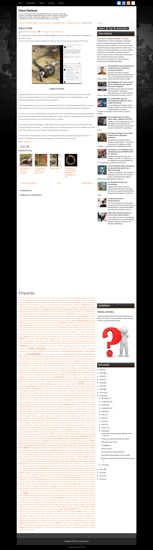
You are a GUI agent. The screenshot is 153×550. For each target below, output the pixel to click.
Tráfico (28, 514)
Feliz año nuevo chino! (109, 442)
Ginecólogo (72, 397)
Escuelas (62, 382)
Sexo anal (41, 498)
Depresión (66, 357)
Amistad (79, 307)
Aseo (80, 314)
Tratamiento (23, 516)
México (92, 441)
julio (103, 415)
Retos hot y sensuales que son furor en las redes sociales (119, 214)
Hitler (88, 404)
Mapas (39, 434)
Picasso (76, 468)
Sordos (93, 502)
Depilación (46, 357)
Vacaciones (22, 520)
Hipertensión (58, 404)
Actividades (78, 300)
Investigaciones (67, 418)
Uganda (53, 518)
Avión (32, 318)
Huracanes (41, 409)
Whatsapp (56, 527)
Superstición (50, 507)
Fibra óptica (52, 388)
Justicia (52, 423)
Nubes (51, 454)
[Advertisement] (57, 272)
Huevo (25, 409)
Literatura (70, 427)
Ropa (58, 491)
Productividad (28, 477)
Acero (54, 300)
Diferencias (61, 363)
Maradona (71, 434)
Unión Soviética (61, 518)
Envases (39, 379)
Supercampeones (41, 507)
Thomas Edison (23, 511)
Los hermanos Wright (43, 429)
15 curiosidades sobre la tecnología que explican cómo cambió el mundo (120, 101)
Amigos (74, 307)
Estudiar (74, 384)
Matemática (75, 436)
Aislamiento (31, 305)
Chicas (59, 336)
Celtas (83, 334)
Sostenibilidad (23, 504)
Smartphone (38, 502)
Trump (62, 516)
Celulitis (92, 334)
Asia (25, 316)
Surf (56, 507)
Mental (41, 441)
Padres (50, 459)
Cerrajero (32, 336)
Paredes (93, 461)
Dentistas (39, 357)
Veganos (56, 520)
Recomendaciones (31, 484)
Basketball (33, 321)
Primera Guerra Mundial (64, 475)
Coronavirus (23, 349)
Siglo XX (31, 500)
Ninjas (71, 452)
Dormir (47, 368)
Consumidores (52, 346)
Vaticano (50, 520)
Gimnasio (59, 397)
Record (40, 484)
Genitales (92, 395)
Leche (52, 425)
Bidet (39, 323)
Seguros (39, 495)
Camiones (47, 330)
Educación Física (83, 370)
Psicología (39, 479)
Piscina (50, 470)
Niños (81, 452)
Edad (43, 370)
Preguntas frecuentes (25, 475)
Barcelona (21, 321)
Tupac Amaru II (80, 516)
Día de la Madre (88, 359)
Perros (93, 466)
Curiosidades (30, 3)
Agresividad (70, 302)
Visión (34, 527)
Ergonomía (59, 379)
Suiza (26, 507)
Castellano (22, 334)
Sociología (53, 502)
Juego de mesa (90, 420)
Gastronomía (71, 395)
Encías (80, 375)
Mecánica (43, 439)
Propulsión (92, 477)
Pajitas (67, 459)
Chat (48, 336)
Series (86, 495)
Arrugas (67, 314)
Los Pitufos (54, 429)
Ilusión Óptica (91, 409)
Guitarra (84, 400)
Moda (93, 443)
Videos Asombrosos (25, 525)
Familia (62, 386)
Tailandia (64, 507)
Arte (71, 314)
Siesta (73, 498)
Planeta (81, 470)
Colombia (51, 341)
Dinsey (78, 363)
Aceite (49, 300)
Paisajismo (56, 459)
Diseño (36, 366)
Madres (36, 432)
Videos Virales (49, 525)
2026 (101, 370)
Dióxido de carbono (89, 363)
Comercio (71, 341)
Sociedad (47, 502)
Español (87, 382)
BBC (66, 321)
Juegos (21, 423)
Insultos (93, 416)
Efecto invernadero (28, 372)
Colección (45, 341)
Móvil (76, 445)
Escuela (56, 382)
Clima (69, 339)
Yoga (71, 527)
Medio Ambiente (76, 439)
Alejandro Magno (67, 305)
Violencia (92, 525)
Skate (93, 500)
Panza (20, 461)
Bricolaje (43, 325)
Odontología (87, 454)
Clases (58, 339)
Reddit (62, 484)
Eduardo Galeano (64, 370)
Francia (21, 393)
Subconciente (69, 504)
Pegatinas (31, 466)
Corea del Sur (91, 346)
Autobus (78, 316)
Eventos (93, 384)
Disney (61, 366)
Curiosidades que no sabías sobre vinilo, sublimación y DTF (120, 118)
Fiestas (66, 388)
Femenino (28, 388)
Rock (39, 491)
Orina (90, 457)
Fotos (91, 391)
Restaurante (28, 489)
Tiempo (42, 511)
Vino (81, 525)
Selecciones (46, 495)
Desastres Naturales (25, 359)
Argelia (23, 314)
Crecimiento (77, 349)
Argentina (29, 314)
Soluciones (75, 502)
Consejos (61, 3)
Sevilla (26, 498)
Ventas (33, 523)
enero (104, 465)
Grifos (55, 400)
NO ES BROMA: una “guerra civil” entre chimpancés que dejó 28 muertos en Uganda (120, 84)
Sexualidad (61, 498)
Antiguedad (23, 312)
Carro (58, 332)
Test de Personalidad (67, 509)
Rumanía (67, 491)
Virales (77, 23)
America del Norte (53, 307)
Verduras (44, 523)
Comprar (43, 343)
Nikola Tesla (65, 452)
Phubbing (70, 468)
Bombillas (92, 323)
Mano (93, 432)
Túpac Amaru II (90, 516)
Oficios (21, 457)
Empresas (74, 375)
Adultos (37, 302)
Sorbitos (88, 502)
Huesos (21, 409)
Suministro (32, 507)
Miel (25, 443)
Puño (20, 482)
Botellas (21, 325)
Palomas (86, 459)
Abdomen (66, 298)
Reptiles (93, 486)
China (76, 336)
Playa (33, 473)
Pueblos (81, 479)
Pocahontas (51, 473)
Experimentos (31, 386)
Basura (39, 321)
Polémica (57, 473)
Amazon (29, 307)
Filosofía (74, 388)
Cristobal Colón (27, 351)
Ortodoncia (22, 459)
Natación (36, 450)
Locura (87, 427)
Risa (31, 491)
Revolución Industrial (60, 489)
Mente (46, 441)
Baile (48, 318)
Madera (31, 432)
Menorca (36, 441)
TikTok (51, 511)
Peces (20, 466)
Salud (25, 493)
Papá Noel (52, 461)
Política (69, 473)
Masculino (66, 436)
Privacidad (84, 475)
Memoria (30, 441)
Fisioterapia (31, 391)
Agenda (63, 302)
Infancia (65, 414)
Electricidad (72, 372)
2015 (36, 298)
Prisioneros (77, 475)
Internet (48, 418)
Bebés (70, 321)
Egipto (37, 372)
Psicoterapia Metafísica (50, 479)
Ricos (88, 489)
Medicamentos (52, 439)
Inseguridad (59, 416)
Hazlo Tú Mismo (58, 402)
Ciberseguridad (90, 336)
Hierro (39, 404)
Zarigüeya (22, 530)
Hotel (83, 407)
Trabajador (72, 511)
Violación (86, 525)
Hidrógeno (29, 404)
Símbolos (62, 500)
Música (60, 448)
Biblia (93, 321)
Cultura (92, 351)
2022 (101, 383)
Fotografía (84, 391)
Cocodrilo (32, 341)
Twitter (43, 518)
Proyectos (32, 479)
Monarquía (32, 445)
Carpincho (53, 332)
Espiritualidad (23, 384)
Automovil (85, 316)
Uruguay (92, 518)
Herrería (92, 402)
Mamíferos (74, 432)
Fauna (87, 386)
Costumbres (63, 349)
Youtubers (83, 527)
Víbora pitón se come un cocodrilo (25, 171)
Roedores (44, 491)
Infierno (79, 414)
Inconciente (69, 411)
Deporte (52, 357)
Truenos (56, 516)
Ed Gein (39, 370)
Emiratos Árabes (28, 375)
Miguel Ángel (31, 443)
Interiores (42, 418)
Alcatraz (46, 305)
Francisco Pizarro (29, 393)
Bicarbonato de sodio (31, 323)
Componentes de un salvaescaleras (115, 200)
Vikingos (60, 525)
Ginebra (65, 397)
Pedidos (25, 466)
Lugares (69, 429)
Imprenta (57, 411)
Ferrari (46, 388)
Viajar (58, 523)
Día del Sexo (63, 361)
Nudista (61, 454)
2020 (50, 298)
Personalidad (37, 468)
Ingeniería (35, 416)
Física (93, 388)
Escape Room (77, 379)
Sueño (93, 504)
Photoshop (64, 468)
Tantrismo (77, 507)
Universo (78, 518)
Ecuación (28, 370)
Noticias (30, 454)
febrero (104, 431)
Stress (63, 504)
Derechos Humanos (76, 357)
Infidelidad (72, 414)
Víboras (70, 523)
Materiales (84, 436)
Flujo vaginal (58, 391)
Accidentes (44, 300)
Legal (68, 425)
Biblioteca (21, 323)
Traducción (22, 514)
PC (94, 464)
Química (28, 482)
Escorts (38, 382)
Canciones (67, 330)
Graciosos (26, 400)
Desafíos (85, 357)
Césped (43, 336)
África (59, 302)
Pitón (62, 470)
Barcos (27, 321)
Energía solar (50, 377)
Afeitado (54, 302)
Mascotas (59, 436)
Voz (51, 527)
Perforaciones (80, 466)
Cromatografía (41, 351)
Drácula (52, 368)
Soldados (67, 502)
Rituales (35, 491)
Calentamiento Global (65, 327)
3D (60, 298)
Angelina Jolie (37, 309)
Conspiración (31, 346)
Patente (67, 464)
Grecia (45, 400)
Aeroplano (44, 302)
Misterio (61, 443)
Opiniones (44, 457)
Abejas (79, 298)
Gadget (84, 393)
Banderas (79, 318)
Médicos (67, 439)
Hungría (35, 409)
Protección (21, 479)
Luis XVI (82, 429)
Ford (68, 391)
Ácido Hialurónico (68, 300)
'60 (19, 298)
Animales (28, 23)
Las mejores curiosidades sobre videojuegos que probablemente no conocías (120, 152)
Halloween (35, 402)
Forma (78, 391)
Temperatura (29, 509)
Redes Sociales (71, 484)
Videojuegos (85, 523)
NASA (31, 450)
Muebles (87, 445)
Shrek (69, 498)
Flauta (42, 391)
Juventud (58, 423)
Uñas (83, 518)
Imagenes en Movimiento (34, 411)
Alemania (77, 305)
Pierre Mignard (90, 468)
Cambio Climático (30, 330)
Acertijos (59, 300)
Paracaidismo (78, 461)
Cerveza (38, 336)
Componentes (26, 343)
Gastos (64, 395)
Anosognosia (53, 309)
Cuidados (86, 351)
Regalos (29, 486)
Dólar (37, 368)
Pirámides (39, 470)
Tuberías (67, 516)
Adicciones (22, 302)
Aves (90, 316)
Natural (47, 450)
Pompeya (74, 473)
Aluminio (92, 305)
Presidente (53, 475)
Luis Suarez (75, 429)
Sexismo (30, 498)
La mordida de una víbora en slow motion (40, 171)
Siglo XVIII (25, 500)
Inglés (47, 416)
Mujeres (26, 447)
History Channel (82, 404)
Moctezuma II (87, 443)
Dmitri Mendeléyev (83, 366)
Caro (48, 332)
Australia (68, 316)
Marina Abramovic (24, 436)
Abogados (84, 298)
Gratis (41, 400)
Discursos (30, 366)
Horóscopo (67, 407)
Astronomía (45, 316)
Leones (32, 427)
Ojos (28, 457)
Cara (20, 332)
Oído (24, 457)
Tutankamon (35, 518)
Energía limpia (40, 377)
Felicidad (21, 388)
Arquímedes (48, 314)
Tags (110, 28)
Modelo (21, 445)
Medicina (60, 439)
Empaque (37, 375)
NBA (78, 450)
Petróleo (58, 468)
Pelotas (57, 466)
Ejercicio (42, 372)
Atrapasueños (53, 316)
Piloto (28, 470)
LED (61, 425)
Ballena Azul (55, 318)
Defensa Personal (24, 357)
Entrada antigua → (88, 183)
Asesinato (85, 314)
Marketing (52, 436)
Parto (44, 464)
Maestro (47, 432)
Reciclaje (22, 484)
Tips (58, 511)
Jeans (52, 420)
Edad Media (49, 370)
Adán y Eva (85, 300)
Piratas (45, 470)
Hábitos (93, 400)
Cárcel (35, 332)
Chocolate (82, 336)
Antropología (45, 312)
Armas (35, 314)
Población (44, 473)
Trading (93, 511)
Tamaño (70, 507)
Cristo (21, 351)
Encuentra (86, 375)
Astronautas (38, 316)
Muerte (92, 445)
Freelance (42, 393)
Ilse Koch (75, 409)
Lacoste (26, 425)
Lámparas (37, 425)
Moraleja (66, 445)
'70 (21, 298)
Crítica (34, 351)
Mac (20, 432)
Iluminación (82, 409)
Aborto (93, 298)
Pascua (53, 464)
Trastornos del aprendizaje (87, 514)
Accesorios (22, 300)
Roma (49, 491)
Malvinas (62, 432)
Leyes (53, 427)
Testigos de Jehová (82, 509)
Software (60, 502)
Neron (30, 452)
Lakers (31, 425)
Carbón (30, 332)
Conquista (91, 343)
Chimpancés (69, 336)
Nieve (54, 452)
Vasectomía (44, 520)
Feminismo (36, 388)
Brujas (49, 325)
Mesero (58, 441)
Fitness (37, 391)
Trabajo (79, 511)
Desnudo (66, 359)
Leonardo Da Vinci (24, 427)
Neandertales (84, 450)
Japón (43, 420)
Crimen (84, 349)
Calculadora (39, 327)
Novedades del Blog (39, 454)
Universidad (70, 518)
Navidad (67, 450)
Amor (85, 307)
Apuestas (84, 312)
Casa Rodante (81, 332)
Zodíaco (27, 530)
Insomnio (66, 416)
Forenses (73, 391)
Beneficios (87, 321)
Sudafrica (76, 504)
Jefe (56, 420)
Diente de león (43, 363)
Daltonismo (53, 354)
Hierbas (34, 404)
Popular (102, 28)
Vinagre (69, 525)
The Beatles (91, 509)
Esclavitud (85, 379)
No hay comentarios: (56, 32)
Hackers (21, 402)
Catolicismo (52, 334)
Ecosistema (22, 370)
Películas (43, 466)
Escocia (26, 382)
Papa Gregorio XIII (31, 461)
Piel (80, 468)
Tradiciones (86, 511)
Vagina (33, 520)
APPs (79, 312)
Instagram (73, 416)
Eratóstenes (52, 379)
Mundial (34, 448)
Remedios (60, 486)
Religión (54, 486)
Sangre (68, 493)
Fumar (62, 393)
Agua (85, 302)
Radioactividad (41, 482)
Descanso (34, 359)
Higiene (44, 404)
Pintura (32, 470)
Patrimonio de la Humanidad (81, 464)
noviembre (105, 402)
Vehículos (77, 520)
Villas (65, 525)
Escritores (49, 382)
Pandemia (92, 459)
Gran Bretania (34, 400)
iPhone (80, 418)
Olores (32, 457)
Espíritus (30, 384)
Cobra (35, 23)
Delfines (32, 357)
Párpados (39, 464)
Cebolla (70, 334)
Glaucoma (92, 397)
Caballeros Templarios (72, 325)
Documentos (32, 368)
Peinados (37, 466)
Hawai (51, 402)
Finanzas (81, 388)
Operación (37, 457)
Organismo (64, 457)
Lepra (42, 427)
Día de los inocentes (33, 361)
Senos (72, 495)
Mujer (21, 448)
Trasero (55, 514)
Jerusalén (61, 420)
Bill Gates (45, 323)
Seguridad (33, 495)
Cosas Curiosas (28, 10)
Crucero (47, 351)
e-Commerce (72, 368)
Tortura (66, 511)
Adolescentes (30, 302)
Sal (89, 491)
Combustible (64, 341)
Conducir (85, 343)
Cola (41, 341)
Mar (66, 434)
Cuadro (52, 351)
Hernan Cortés (75, 402)
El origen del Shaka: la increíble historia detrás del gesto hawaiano (120, 135)
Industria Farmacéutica (55, 414)
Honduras (42, 407)
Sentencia (77, 495)
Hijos (52, 404)
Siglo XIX (83, 498)
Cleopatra (63, 339)
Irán (84, 418)
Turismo (21, 518)
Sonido (82, 502)
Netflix (34, 452)
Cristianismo (91, 349)
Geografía (22, 397)
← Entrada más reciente (27, 183)
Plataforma (28, 473)
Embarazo (86, 372)
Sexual (53, 498)
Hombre (21, 407)
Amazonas (36, 307)
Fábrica (56, 386)
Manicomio (87, 432)
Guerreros (74, 400)
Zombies (32, 530)
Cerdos (21, 336)
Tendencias (37, 509)
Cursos (44, 354)
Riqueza (27, 491)
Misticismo (67, 443)
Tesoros (53, 509)
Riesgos (93, 489)
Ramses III (60, 482)
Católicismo (59, 334)
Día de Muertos (44, 361)
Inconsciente (76, 411)
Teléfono (92, 507)
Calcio (34, 327)
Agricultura (78, 302)
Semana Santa (55, 495)
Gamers (34, 395)
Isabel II (88, 418)
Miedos (21, 443)
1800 (28, 298)
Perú (49, 468)
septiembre (106, 408)
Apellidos (59, 312)
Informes (28, 416)
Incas (62, 411)
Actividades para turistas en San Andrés (115, 455)
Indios (37, 414)
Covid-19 (70, 349)
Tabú (59, 507)
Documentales (23, 368)
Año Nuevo (53, 312)
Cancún (73, 330)
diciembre (105, 398)
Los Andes (26, 429)
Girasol (78, 397)
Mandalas (81, 432)
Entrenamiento (23, 379)
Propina (86, 477)
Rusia (72, 491)
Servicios (21, 498)
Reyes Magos (83, 489)
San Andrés (32, 493)
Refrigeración (22, 486)
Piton (63, 23)
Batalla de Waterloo (53, 321)
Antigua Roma (90, 309)
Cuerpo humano (77, 351)
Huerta (93, 407)
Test (58, 509)
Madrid (42, 432)
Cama (93, 327)
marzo (104, 428)
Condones (78, 343)
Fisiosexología (23, 391)
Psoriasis (68, 479)
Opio (48, 457)
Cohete (37, 341)
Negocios (92, 450)
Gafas (88, 393)
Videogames (77, 523)
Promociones (64, 477)
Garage (56, 395)
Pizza (66, 470)
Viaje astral (63, 523)
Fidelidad (60, 388)
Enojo (80, 377)
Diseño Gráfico (42, 366)
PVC (23, 482)
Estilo (64, 384)
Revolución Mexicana (72, 489)
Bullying (59, 325)
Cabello (81, 325)
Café (24, 327)
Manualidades (32, 434)
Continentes (77, 346)
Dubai (67, 368)
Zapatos (88, 527)
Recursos (57, 484)
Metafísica (64, 441)
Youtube (76, 527)
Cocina (26, 341)
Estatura (60, 384)
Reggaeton (36, 486)
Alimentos (85, 305)
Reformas (86, 484)
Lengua (72, 425)
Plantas (92, 470)
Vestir (49, 523)
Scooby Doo (85, 493)
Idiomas (59, 409)
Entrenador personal (89, 377)
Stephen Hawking (38, 504)
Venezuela (92, 520)
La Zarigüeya (105, 445)
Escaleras (70, 379)
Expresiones (40, 386)
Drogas (62, 368)
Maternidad (92, 436)
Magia (52, 432)
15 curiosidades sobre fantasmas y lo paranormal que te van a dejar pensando (121, 168)
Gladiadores (85, 397)
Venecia (86, 520)
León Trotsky (91, 425)
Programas (50, 477)
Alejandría (58, 305)
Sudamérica (82, 504)
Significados (48, 500)
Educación (73, 370)
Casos (93, 332)
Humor (30, 409)
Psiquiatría (61, 479)
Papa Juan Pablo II (43, 461)
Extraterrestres (49, 386)
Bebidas (74, 321)
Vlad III (42, 527)
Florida (51, 391)
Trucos (51, 516)
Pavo (91, 464)
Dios (81, 363)
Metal (70, 441)
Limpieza (63, 427)
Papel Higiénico (60, 461)
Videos (92, 523)
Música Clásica (68, 448)
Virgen (26, 527)
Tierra (46, 511)
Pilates (24, 470)
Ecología (85, 368)
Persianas (22, 468)
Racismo (34, 482)
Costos (56, 349)
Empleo (57, 375)
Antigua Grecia (79, 309)
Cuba (57, 351)
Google (21, 400)
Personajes (28, 468)
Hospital (78, 407)
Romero (54, 491)
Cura (24, 354)
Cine (31, 339)
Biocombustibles (54, 323)
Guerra (68, 400)
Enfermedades (60, 377)
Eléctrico (79, 372)
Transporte (49, 514)
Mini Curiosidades (52, 443)
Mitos (80, 443)
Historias (73, 404)
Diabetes (83, 361)
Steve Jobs (47, 504)
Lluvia (80, 427)
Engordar (69, 377)
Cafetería (29, 327)
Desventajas (79, 359)
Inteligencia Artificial (33, 418)
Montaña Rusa (52, 445)
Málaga (56, 432)
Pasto (63, 464)
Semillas (67, 495)
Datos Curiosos (71, 354)
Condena (72, 343)
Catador (27, 334)
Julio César (46, 423)
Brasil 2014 (37, 325)
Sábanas (77, 491)
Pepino (73, 466)
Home (21, 23)
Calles (81, 327)
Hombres (28, 407)
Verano (38, 523)
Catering (45, 334)
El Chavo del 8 (55, 372)
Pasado (48, 464)
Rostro (62, 491)
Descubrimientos (50, 359)
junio (103, 418)
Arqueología (41, 314)
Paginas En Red (80, 547)
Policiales (63, 473)
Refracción (92, 484)
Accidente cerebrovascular (33, 300)
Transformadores (40, 514)
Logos (20, 429)
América (43, 307)
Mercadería (52, 441)
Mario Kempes (43, 436)
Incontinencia (85, 411)
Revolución (49, 489)
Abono (89, 298)
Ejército (48, 372)
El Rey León (64, 372)
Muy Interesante (79, 448)
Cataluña (33, 334)
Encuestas (92, 375)
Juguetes (27, 423)
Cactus (21, 327)
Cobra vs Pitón (25, 28)
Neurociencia (40, 452)
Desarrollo (92, 357)
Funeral (66, 393)
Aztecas (37, 318)
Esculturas (69, 382)
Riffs (20, 491)
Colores (57, 341)
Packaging (44, 459)
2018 (47, 298)
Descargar (41, 359)
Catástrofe (40, 334)
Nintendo (76, 452)
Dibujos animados (25, 363)
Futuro (79, 393)
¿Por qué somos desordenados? (113, 452)
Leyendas (47, 427)
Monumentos (60, 445)
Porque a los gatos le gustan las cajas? (115, 439)
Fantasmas (75, 386)
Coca (77, 339)
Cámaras (21, 330)
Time (54, 511)
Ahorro (89, 302)
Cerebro (26, 336)
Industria (43, 414)
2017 (43, 298)
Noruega (92, 452)
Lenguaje (79, 425)
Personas (44, 468)
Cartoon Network (66, 332)
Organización (72, 457)
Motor (72, 445)
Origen (85, 457)
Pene (61, 466)
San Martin (53, 493)
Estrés (69, 384)
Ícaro (51, 409)
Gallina (29, 395)
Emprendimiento (65, 375)
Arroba (63, 314)
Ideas (54, 409)
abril (103, 424)
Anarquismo (22, 309)
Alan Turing (39, 305)
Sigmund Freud (38, 500)
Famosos (68, 386)
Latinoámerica (45, 425)
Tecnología (85, 507)
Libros (58, 427)
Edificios (56, 370)
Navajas (61, 450)
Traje (32, 514)
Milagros (38, 443)
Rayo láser (77, 482)
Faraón (82, 386)
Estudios (81, 384)
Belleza (80, 321)
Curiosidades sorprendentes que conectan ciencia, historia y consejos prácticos (121, 68)
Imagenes (22, 411)
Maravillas (78, 434)
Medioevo (85, 439)
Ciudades (52, 339)
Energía (21, 377)
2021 (54, 298)
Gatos (77, 395)
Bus (63, 325)
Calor (84, 327)
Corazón (84, 346)
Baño (84, 318)
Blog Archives (122, 28)
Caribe (39, 332)
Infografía (92, 414)
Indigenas (31, 414)
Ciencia (41, 3)
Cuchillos (62, 351)
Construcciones (42, 346)
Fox (94, 391)
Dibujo (93, 361)
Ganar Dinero (48, 395)
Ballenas (62, 318)
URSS (87, 518)
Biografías (63, 323)
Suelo (88, 504)
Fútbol (75, 393)
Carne (44, 332)
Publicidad (75, 479)
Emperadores (44, 375)
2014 (32, 298)
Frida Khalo (48, 393)
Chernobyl (53, 336)
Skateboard (22, 502)
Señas (82, 495)
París (26, 464)
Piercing (83, 468)
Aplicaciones (66, 312)
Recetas (93, 482)
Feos (42, 388)
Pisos (55, 470)
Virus (30, 527)
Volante (47, 527)
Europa (88, 384)
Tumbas (72, 516)
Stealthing (30, 504)
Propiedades (79, 477)
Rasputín (66, 482)
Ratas (71, 482)
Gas (59, 395)
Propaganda (72, 477)
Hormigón (61, 407)
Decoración (87, 354)
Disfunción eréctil (53, 366)
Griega (50, 400)
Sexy (66, 498)
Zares (93, 527)
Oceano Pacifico (77, 454)
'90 (26, 298)
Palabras (73, 459)
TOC (62, 511)
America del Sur (66, 307)
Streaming (58, 504)
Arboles (89, 312)
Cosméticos (50, 349)
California (75, 327)
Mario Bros (34, 436)
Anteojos (60, 309)
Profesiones (43, 477)
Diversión (66, 366)
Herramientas (85, 402)
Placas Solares (73, 470)
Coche (88, 339)
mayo (103, 421)
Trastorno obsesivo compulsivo (68, 514)
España (81, 382)
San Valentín (61, 493)
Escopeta (32, 382)
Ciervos (27, 339)
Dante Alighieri (61, 354)
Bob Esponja (76, 323)
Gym (88, 400)
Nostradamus (23, 454)
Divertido (72, 366)
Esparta (93, 382)
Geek (81, 395)
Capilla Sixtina (91, 330)
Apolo (71, 312)
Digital (68, 363)
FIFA (70, 388)
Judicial (82, 420)
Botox (26, 325)
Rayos (83, 482)
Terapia (44, 509)
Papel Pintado (69, 461)
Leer (64, 425)
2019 (101, 392)
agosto (104, 411)
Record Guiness (48, 484)
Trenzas (39, 516)
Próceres (21, 477)
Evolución (22, 386)
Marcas (84, 434)
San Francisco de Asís (43, 493)
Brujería (53, 325)
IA (45, 409)
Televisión (22, 509)
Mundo (40, 448)
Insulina (87, 416)
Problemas (91, 475)
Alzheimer (22, 307)
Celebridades (76, 334)
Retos (43, 489)
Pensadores (67, 466)
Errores (65, 379)
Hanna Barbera (43, 402)
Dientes (50, 363)
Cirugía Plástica (39, 339)
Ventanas (28, 523)
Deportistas (59, 357)
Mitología (74, 443)
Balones (68, 318)
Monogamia (43, 445)
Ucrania (48, 518)
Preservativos (44, 475)
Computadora (51, 343)
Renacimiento (68, 486)
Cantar (84, 330)
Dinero (73, 363)
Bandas (73, 318)
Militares (44, 443)
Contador (59, 346)
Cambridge (40, 330)
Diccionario (35, 363)
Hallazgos (27, 402)
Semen (62, 495)
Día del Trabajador (73, 361)
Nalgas (87, 448)
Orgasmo (79, 457)
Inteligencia (22, 418)
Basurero (44, 321)
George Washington (38, 397)
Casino (88, 332)
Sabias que (83, 491)
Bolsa (87, 323)
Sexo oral (48, 498)
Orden (52, 457)
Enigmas (75, 377)
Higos (49, 404)
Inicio (20, 3)
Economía (91, 368)
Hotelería (88, 407)
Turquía (27, 518)
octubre (104, 405)
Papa (24, 461)
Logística (92, 427)
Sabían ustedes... (106, 311)
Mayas (37, 439)
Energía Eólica (29, 377)
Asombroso (30, 316)
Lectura (57, 425)
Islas (25, 420)
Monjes (38, 445)
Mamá (68, 432)
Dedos (93, 354)
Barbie (93, 318)
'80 (24, 298)
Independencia (23, 414)
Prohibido (57, 477)
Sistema (81, 500)
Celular (87, 334)
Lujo (87, 429)
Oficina (93, 454)
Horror (74, 407)
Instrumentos (80, 416)
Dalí (48, 354)
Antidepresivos (68, 309)
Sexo (35, 498)
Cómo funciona (85, 341)
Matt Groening (30, 439)
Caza (65, 334)
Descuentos (60, 359)
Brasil (30, 325)
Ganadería (40, 395)
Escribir (43, 382)
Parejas (21, 464)
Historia (51, 3)
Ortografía (30, 459)
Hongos (55, 407)
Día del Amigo (54, 361)
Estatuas (54, 384)
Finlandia (88, 388)
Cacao (93, 325)
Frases (37, 393)
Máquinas (45, 434)
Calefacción (47, 327)
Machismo (25, 432)
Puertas (86, 479)
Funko (71, 393)
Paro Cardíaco (32, 464)
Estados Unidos (45, 384)
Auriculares (61, 316)
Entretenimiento (31, 379)
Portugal (92, 473)
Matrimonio (22, 439)
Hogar (93, 404)
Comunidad (60, 343)
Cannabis (79, 330)
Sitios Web (87, 500)
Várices (38, 520)
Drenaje (57, 368)
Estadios (35, 384)
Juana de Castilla (74, 420)
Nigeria (58, 452)
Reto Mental (37, 489)
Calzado (88, 327)
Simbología (56, 500)
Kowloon (64, 423)
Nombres (87, 452)
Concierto (66, 343)
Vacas (28, 520)
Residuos (21, 489)
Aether (49, 302)
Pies (20, 470)
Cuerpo (68, 351)
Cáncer (61, 330)
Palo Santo (80, 459)
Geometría (29, 397)
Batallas (61, 321)
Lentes (85, 425)
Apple (75, 312)
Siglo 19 (78, 498)
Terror (49, 509)
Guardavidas (61, 400)
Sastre (80, 493)
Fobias (64, 391)
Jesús (66, 420)
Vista (38, 527)
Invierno (75, 418)
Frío (54, 393)
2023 (101, 380)
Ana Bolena (91, 307)
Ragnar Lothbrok (51, 482)
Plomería (38, 473)
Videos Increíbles (38, 525)
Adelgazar (92, 300)
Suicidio (21, 507)
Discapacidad (23, 366)
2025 (57, 298)
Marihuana (91, 434)
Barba (89, 318)
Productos (36, 477)
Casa (74, 332)
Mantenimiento (23, 434)
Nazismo (73, 450)
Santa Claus (73, 493)
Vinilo (77, 525)
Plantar (86, 470)
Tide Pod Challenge (34, 511)
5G (62, 298)
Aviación (27, 318)
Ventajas (22, 523)
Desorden (72, 359)
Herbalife (67, 402)
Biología (69, 323)
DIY (77, 366)
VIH (56, 525)
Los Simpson (61, 429)
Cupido (21, 354)
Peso (53, 468)
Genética (86, 395)
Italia (38, 420)
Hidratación (22, 404)
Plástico (21, 473)
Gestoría (46, 397)
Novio (47, 454)
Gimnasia (53, 397)
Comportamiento (35, 343)
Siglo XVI (89, 498)
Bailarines (44, 318)
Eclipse (79, 368)
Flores (47, 391)
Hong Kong (49, 407)
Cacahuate (88, 325)
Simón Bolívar (74, 500)
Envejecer (45, 379)
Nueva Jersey (68, 454)
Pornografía (81, 473)
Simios (68, 500)
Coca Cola (82, 339)
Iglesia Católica (67, 409)
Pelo (53, 466)
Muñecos (46, 448)
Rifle (23, 491)
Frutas (57, 393)
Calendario (54, 327)
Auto (73, 316)
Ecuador (33, 370)
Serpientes (70, 23)
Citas (47, 339)
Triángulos (45, 516)
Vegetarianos (69, 520)
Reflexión (79, 484)
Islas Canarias (31, 420)
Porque (87, 473)
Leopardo (37, 427)
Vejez (82, 520)
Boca (83, 323)
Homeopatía (35, 407)
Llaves (75, 427)
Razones (87, 482)
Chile (63, 336)
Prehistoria (35, 475)
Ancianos (29, 309)
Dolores (42, 368)
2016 (39, 298)
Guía (79, 400)
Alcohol (52, 305)
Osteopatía (37, 459)
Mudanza (81, 445)
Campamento (55, 330)
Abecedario (73, 298)
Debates (80, 354)
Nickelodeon (48, 452)
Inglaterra (41, 416)
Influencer (85, 414)
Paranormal (86, 461)
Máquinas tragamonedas (56, 434)
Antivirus (38, 312)
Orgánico (57, 457)
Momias (26, 445)
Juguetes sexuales (36, 423)
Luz (94, 429)
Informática (22, 416)
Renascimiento (78, 486)
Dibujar (89, 361)
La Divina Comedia (73, 423)
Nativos (42, 450)
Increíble (92, 411)
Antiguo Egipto (31, 312)
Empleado (51, 375)
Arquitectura (56, 314)
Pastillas (58, 464)
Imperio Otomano (48, 411)
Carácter (24, 332)
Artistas (76, 314)
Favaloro (92, 386)
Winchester (63, 527)
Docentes (92, 366)
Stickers (52, 504)
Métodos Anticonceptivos (80, 441)
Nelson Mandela (23, 452)
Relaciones (47, 486)
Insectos (52, 416)
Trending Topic (31, 516)
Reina (42, 486)
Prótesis (27, 479)
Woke (68, 527)
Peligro (49, 466)
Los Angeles (33, 429)
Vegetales (62, 520)
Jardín (48, 420)
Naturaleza (54, 450)
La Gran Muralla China (86, 423)
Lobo (83, 427)
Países (62, 459)
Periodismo (87, 466)
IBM (48, 409)
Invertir (61, 418)
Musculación (53, 448)
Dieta (55, 363)
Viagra (53, 523)
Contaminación (68, 346)
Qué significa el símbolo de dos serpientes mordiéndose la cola (70, 173)
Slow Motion (29, 502)
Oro (94, 457)
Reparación (86, 486)
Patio (71, 464)
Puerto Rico (92, 479)
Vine (74, 525)
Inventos (55, 418)
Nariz (27, 450)
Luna (90, 429)
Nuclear (56, 454)
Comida (77, 341)
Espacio (75, 382)
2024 (101, 376)
